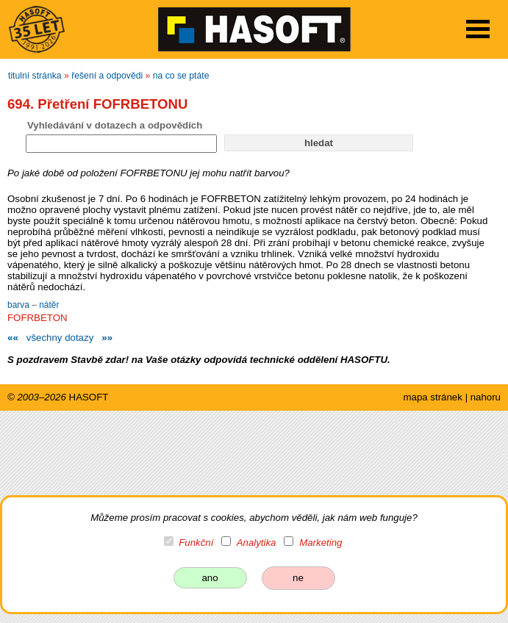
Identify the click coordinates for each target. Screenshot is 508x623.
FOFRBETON (37, 317)
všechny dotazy (59, 337)
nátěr (49, 305)
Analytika (256, 542)
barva (19, 305)
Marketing (320, 542)
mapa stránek (432, 397)
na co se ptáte (181, 76)
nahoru (486, 397)
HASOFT (89, 397)
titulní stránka (35, 76)
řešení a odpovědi (107, 76)
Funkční (196, 542)
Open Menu (478, 29)
